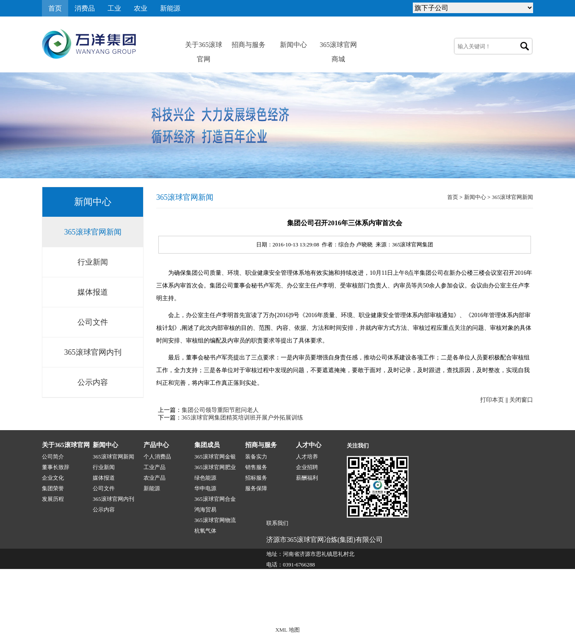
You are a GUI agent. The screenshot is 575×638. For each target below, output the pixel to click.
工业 (114, 8)
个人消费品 (157, 456)
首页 (55, 8)
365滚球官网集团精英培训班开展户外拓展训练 (242, 417)
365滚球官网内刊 (93, 352)
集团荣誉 (53, 488)
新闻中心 (293, 44)
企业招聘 (307, 467)
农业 (140, 8)
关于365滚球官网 (203, 46)
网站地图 (522, 611)
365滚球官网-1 (201, 611)
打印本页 (492, 400)
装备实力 (256, 456)
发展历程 (53, 499)
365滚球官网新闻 (93, 232)
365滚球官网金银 (215, 456)
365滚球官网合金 (215, 499)
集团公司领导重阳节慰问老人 (220, 410)
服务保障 (256, 488)
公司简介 (53, 456)
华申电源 (205, 488)
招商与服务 (248, 44)
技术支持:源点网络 (482, 611)
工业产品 (155, 467)
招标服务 (256, 478)
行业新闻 (92, 262)
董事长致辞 (55, 467)
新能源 (170, 8)
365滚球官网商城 (338, 46)
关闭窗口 (521, 400)
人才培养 (307, 456)
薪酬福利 (307, 478)
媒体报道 (92, 292)
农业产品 (155, 478)
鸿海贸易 (205, 509)
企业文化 (53, 478)
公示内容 (92, 382)
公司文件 (92, 322)
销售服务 (256, 467)
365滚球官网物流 (215, 520)
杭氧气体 (205, 531)
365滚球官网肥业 (215, 467)
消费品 (85, 8)
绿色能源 (205, 478)
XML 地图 (287, 630)
